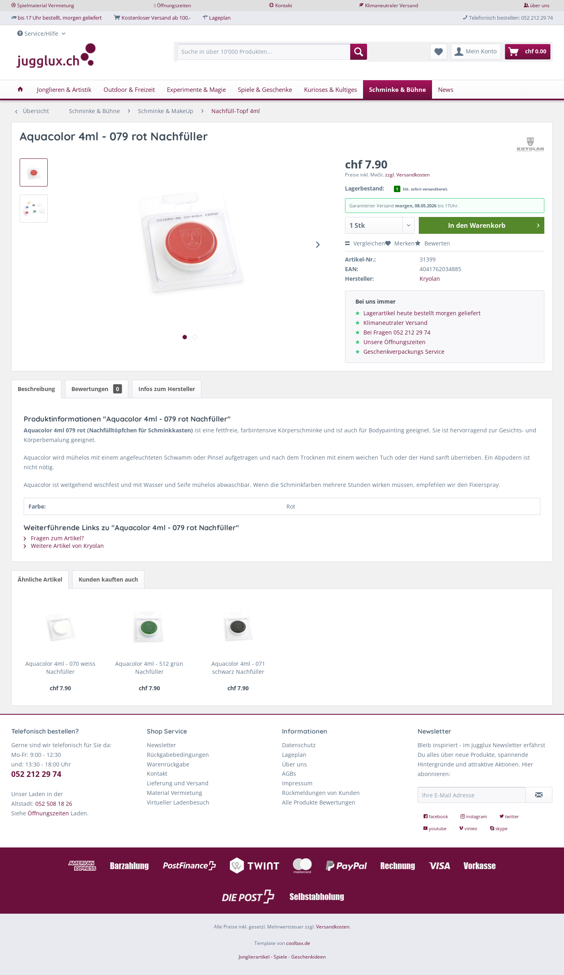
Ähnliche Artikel (40, 579)
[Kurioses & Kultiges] (330, 89)
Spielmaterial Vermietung (45, 5)
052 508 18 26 (53, 803)
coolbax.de (298, 943)
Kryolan (430, 278)
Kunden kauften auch (108, 579)
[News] (445, 89)
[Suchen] (358, 52)
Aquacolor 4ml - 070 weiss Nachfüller (60, 667)
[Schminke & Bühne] (397, 89)
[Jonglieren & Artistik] (64, 89)
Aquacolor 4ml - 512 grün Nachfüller (149, 667)
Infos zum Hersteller (166, 389)
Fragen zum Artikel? (54, 538)
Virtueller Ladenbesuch (178, 802)
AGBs (289, 773)
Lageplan (220, 17)
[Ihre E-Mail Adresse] (472, 795)
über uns (540, 5)
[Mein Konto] (476, 52)
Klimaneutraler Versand (391, 5)
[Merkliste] (438, 52)
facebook (436, 816)
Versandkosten (332, 926)
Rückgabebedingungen (178, 754)
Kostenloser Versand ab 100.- (156, 17)
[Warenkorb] (528, 52)
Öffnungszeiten (174, 5)
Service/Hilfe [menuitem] (38, 33)
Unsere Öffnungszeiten (394, 342)
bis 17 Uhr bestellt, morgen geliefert (60, 17)
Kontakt (283, 5)
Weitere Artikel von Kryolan (64, 545)
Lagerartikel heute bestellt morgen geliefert (422, 313)
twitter (509, 816)
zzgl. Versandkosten (407, 174)
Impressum (297, 783)
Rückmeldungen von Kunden (321, 793)
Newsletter (161, 745)
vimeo (469, 828)
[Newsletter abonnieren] (539, 795)
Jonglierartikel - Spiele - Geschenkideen (282, 956)
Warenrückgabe (168, 764)
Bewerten (432, 243)
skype (498, 828)
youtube (435, 828)
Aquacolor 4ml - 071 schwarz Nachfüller (238, 667)
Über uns (294, 764)
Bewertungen (96, 388)
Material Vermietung (174, 793)
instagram (474, 816)
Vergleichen (365, 243)
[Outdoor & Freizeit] (129, 89)
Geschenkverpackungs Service (403, 351)
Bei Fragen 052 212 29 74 (396, 332)
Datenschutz (299, 745)
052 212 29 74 (36, 774)
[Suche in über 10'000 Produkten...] (272, 52)
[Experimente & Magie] (196, 89)
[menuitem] (272, 55)
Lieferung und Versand (178, 783)
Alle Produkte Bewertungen (318, 802)
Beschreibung (36, 389)
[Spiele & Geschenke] (265, 89)
